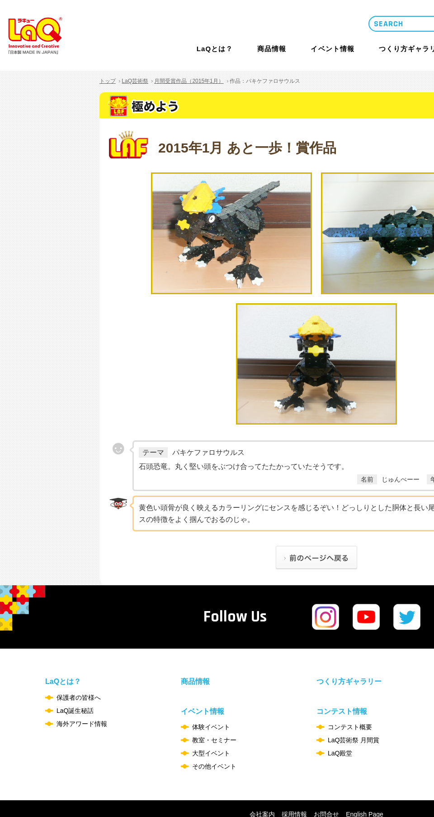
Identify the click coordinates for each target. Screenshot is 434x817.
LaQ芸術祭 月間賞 (353, 696)
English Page (364, 770)
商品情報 (271, 49)
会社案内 (262, 770)
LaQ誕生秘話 (75, 667)
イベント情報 (332, 49)
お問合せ (326, 770)
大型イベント (211, 709)
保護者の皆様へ (79, 654)
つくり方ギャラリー (349, 638)
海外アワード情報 (82, 680)
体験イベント (211, 683)
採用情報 (294, 770)
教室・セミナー (214, 696)
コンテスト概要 (350, 683)
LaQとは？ (215, 49)
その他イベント (214, 722)
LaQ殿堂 (340, 709)
